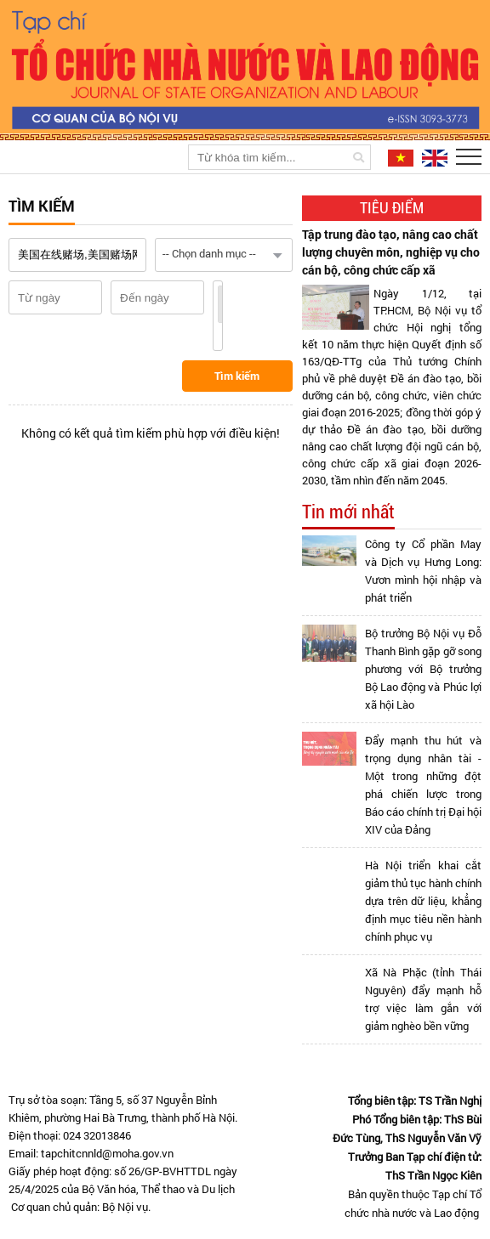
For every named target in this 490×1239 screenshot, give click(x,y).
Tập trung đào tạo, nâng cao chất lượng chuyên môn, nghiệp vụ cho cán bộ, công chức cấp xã (391, 252)
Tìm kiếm (236, 375)
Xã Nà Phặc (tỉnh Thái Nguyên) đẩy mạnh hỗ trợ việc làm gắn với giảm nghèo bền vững (423, 999)
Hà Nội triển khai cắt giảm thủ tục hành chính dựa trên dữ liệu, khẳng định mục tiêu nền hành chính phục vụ (423, 900)
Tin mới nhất (348, 512)
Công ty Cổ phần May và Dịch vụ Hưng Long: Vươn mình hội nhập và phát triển (423, 570)
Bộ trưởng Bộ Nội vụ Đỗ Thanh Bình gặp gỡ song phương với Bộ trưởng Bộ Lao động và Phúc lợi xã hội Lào (423, 668)
